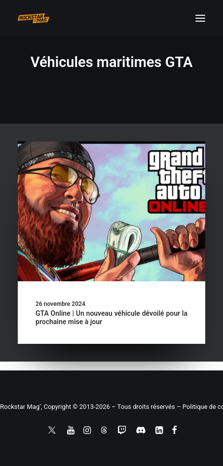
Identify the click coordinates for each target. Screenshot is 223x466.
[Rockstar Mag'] (33, 18)
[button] (200, 18)
